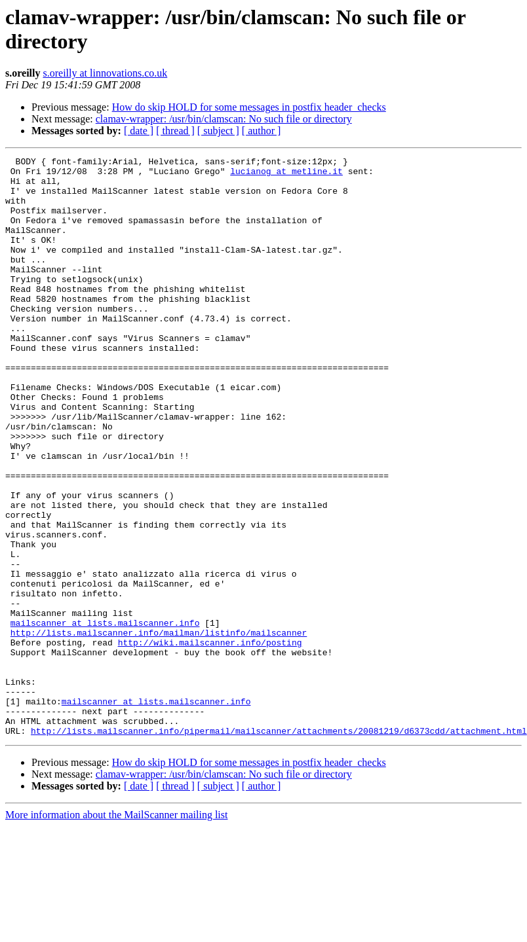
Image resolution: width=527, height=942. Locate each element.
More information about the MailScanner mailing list (116, 930)
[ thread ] (175, 130)
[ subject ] (218, 130)
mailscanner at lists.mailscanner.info (105, 717)
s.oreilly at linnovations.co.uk (105, 73)
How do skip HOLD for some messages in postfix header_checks (249, 107)
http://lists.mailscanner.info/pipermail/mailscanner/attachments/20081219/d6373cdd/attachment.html (279, 846)
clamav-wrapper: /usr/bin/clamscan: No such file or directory (224, 118)
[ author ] (261, 130)
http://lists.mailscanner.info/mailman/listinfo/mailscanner (158, 728)
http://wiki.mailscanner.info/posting (210, 740)
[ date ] (138, 130)
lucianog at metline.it (286, 175)
